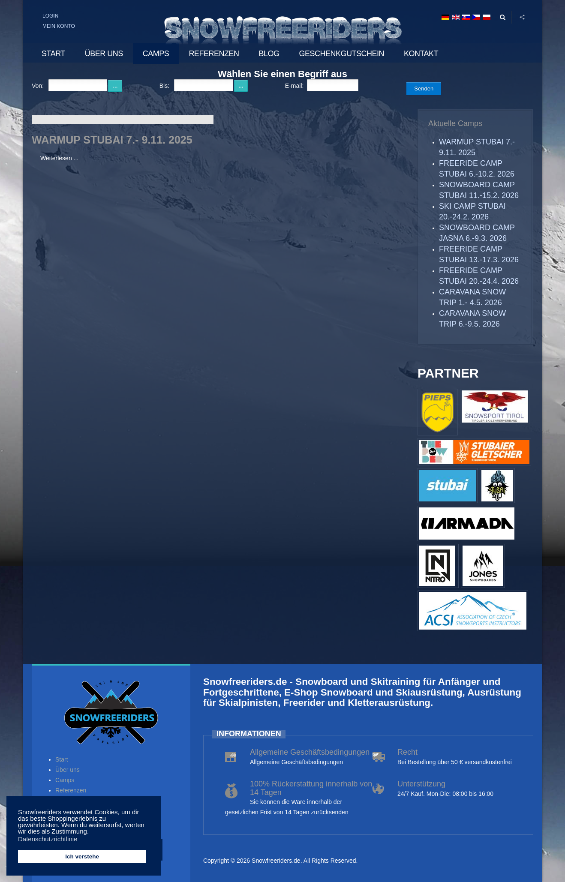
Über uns (67, 769)
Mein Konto (58, 26)
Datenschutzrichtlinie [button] (47, 839)
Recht (407, 752)
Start (61, 759)
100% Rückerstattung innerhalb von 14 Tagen (311, 788)
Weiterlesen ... (59, 158)
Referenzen (70, 790)
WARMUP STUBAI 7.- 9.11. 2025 (112, 140)
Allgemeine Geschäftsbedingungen (310, 752)
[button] (91, 832)
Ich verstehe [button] (82, 856)
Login (50, 16)
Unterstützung (421, 784)
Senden (423, 88)
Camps (64, 780)
